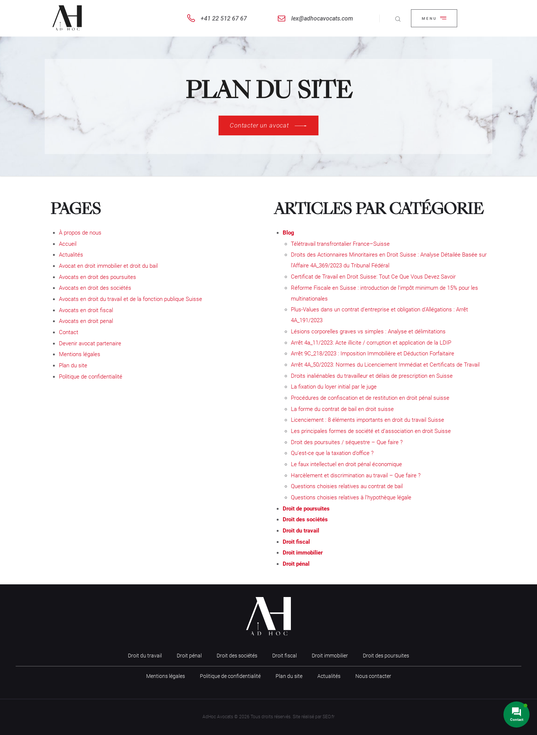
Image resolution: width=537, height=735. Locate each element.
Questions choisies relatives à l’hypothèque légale (351, 497)
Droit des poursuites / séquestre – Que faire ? (347, 442)
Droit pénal (296, 563)
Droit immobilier (303, 552)
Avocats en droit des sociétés (95, 288)
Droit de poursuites (306, 508)
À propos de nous (80, 232)
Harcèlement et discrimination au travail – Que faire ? (356, 475)
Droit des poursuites (386, 656)
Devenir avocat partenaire (90, 343)
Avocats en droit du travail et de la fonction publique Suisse (130, 299)
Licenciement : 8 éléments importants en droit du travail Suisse (367, 420)
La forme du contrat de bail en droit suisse (342, 409)
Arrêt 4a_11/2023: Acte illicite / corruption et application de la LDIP (371, 342)
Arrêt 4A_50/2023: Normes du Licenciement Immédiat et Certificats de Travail (385, 364)
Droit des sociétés (305, 519)
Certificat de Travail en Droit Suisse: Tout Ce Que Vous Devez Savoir (373, 276)
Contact (68, 332)
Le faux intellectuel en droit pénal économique (346, 464)
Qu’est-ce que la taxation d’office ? (332, 453)
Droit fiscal (296, 541)
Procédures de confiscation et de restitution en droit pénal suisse (370, 398)
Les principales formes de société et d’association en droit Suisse (371, 431)
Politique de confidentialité (90, 376)
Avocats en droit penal (86, 321)
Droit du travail (301, 530)
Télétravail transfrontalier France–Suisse (340, 244)
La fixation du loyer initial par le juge (334, 386)
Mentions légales (79, 354)
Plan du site (73, 365)
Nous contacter (373, 676)
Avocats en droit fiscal (86, 310)
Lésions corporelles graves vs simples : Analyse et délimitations (368, 331)
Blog (288, 232)
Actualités (71, 254)
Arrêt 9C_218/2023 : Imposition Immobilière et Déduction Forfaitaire (372, 353)
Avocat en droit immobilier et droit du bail (108, 266)
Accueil (67, 244)
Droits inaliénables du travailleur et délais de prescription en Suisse (372, 376)
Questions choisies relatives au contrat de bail (347, 486)
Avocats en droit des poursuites (97, 277)
